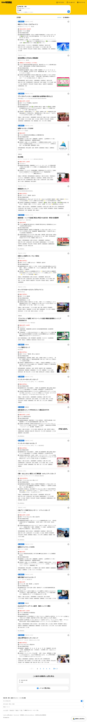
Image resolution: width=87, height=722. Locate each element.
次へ (54, 668)
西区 (21, 710)
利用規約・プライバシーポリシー (27, 714)
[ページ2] (40, 668)
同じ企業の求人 (21, 89)
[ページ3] (43, 668)
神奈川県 (12, 710)
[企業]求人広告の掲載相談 (40, 714)
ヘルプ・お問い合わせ (8, 714)
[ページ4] (46, 668)
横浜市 (17, 710)
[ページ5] (49, 668)
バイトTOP (5, 710)
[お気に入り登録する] (68, 21)
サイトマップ (16, 714)
